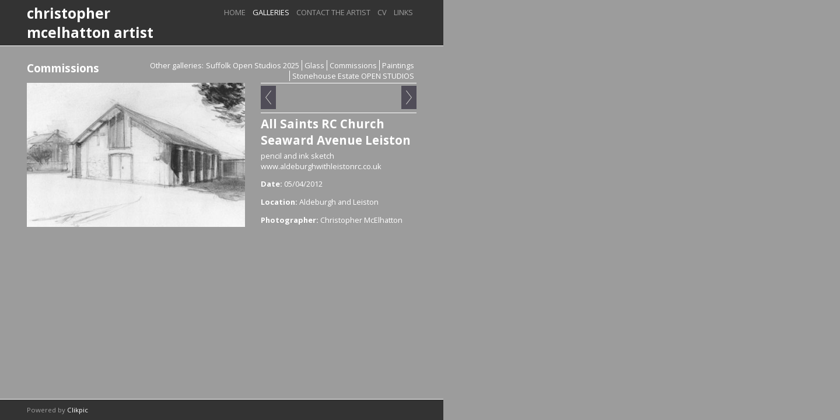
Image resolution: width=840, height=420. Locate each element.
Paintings (398, 65)
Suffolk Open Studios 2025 (252, 65)
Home (235, 12)
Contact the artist (333, 12)
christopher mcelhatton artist (90, 23)
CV (382, 12)
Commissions (353, 65)
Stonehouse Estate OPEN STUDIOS (353, 76)
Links (403, 12)
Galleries (271, 12)
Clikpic (77, 409)
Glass (314, 65)
